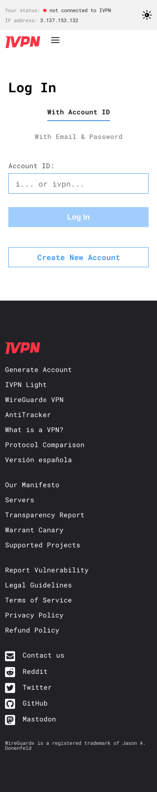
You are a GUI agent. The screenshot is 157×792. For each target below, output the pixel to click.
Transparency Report (45, 514)
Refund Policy (32, 629)
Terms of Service (38, 599)
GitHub (35, 702)
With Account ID (78, 111)
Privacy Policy (34, 614)
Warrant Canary (34, 529)
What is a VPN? (34, 429)
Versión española (38, 459)
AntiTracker (28, 414)
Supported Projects (42, 544)
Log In (78, 217)
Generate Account (38, 369)
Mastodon (39, 718)
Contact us (43, 654)
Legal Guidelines (38, 584)
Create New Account (78, 257)
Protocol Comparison (45, 444)
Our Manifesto (32, 484)
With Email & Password (79, 136)
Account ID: (31, 165)
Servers (19, 499)
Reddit (35, 671)
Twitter (37, 687)
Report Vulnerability (47, 569)
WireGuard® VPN (34, 399)
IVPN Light (26, 384)
